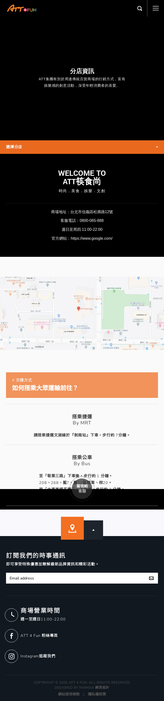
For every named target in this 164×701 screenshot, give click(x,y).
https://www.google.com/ (91, 238)
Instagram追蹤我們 (37, 656)
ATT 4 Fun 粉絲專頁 (39, 635)
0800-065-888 (92, 220)
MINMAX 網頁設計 (94, 687)
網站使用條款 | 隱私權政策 (82, 694)
